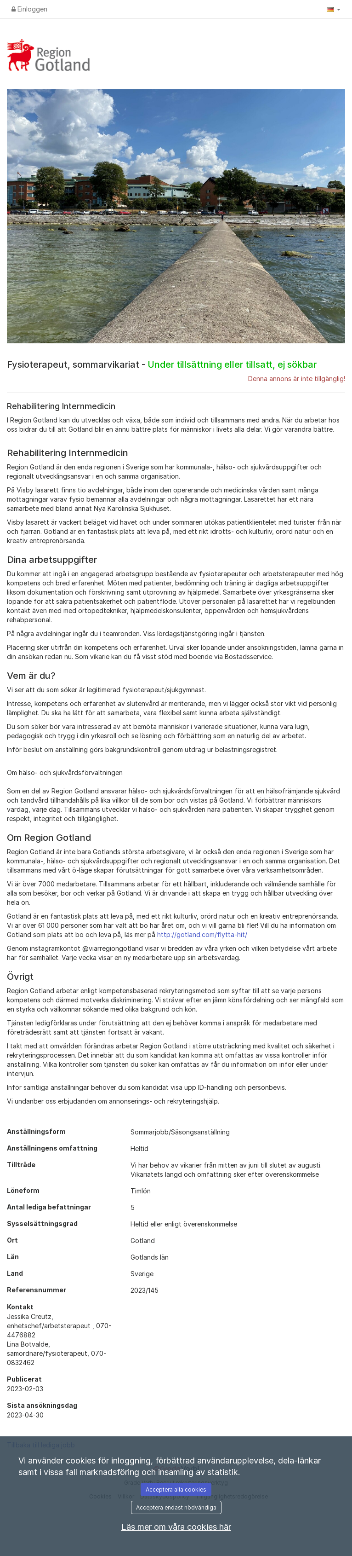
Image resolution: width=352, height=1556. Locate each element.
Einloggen (29, 9)
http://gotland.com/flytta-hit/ (202, 934)
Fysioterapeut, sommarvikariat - (162, 364)
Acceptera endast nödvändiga (176, 1507)
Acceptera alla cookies (176, 1489)
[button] (333, 9)
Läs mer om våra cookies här (176, 1527)
